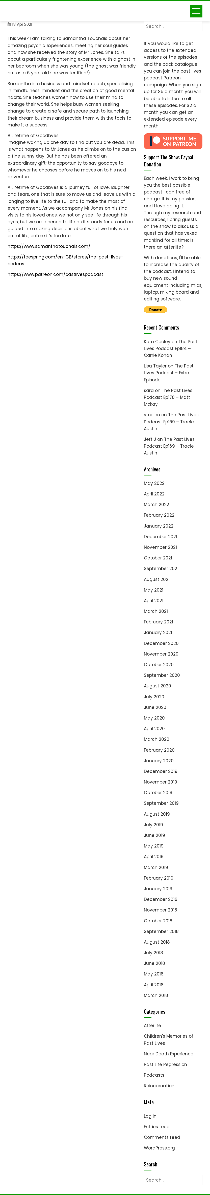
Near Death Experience (168, 1054)
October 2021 (158, 558)
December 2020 (161, 643)
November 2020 (161, 654)
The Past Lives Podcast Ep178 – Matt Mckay (168, 397)
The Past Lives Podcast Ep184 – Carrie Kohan (170, 348)
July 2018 (153, 953)
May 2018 (154, 974)
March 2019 (156, 867)
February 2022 (159, 515)
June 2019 (154, 835)
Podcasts (154, 1075)
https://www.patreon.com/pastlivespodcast (55, 274)
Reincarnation (159, 1086)
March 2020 (156, 739)
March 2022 (156, 505)
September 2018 (161, 931)
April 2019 (154, 857)
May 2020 (154, 718)
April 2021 (153, 601)
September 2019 (161, 803)
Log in (150, 1116)
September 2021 (161, 569)
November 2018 (160, 910)
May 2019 (154, 846)
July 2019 (153, 825)
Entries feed (157, 1127)
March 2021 (156, 611)
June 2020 (155, 707)
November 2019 (160, 782)
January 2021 (158, 632)
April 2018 (154, 985)
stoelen (152, 415)
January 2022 (158, 526)
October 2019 (158, 793)
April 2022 (154, 494)
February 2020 (159, 750)
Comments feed (162, 1137)
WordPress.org (159, 1148)
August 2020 (157, 686)
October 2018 (158, 921)
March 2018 (156, 995)
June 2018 (154, 963)
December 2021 (160, 537)
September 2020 (162, 675)
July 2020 (154, 697)
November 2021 (160, 547)
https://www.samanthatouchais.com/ (49, 246)
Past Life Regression (165, 1064)
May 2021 (153, 590)
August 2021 (157, 579)
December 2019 (160, 771)
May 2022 (154, 483)
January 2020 (159, 761)
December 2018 (160, 899)
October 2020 (159, 665)
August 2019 (157, 814)
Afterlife (152, 1026)
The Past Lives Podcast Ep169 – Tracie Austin (171, 421)
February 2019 (158, 878)
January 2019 (158, 889)
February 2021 (158, 622)
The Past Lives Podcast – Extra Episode (169, 373)
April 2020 (154, 729)
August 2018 (157, 942)
